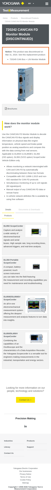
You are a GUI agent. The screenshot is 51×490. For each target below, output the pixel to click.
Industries (8, 441)
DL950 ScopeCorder (13, 226)
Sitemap (25, 483)
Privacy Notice (25, 474)
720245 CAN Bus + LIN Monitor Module (28, 59)
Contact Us (25, 400)
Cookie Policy (25, 480)
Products (14, 18)
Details (8, 209)
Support (30, 447)
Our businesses (25, 471)
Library (7, 447)
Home (5, 18)
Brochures (12, 109)
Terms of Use (25, 477)
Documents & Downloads (29, 209)
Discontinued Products (30, 18)
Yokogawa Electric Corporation (25, 468)
